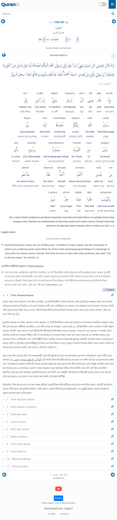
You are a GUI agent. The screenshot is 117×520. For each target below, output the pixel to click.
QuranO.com (56, 508)
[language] (3, 55)
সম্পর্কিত (52, 514)
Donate (58, 498)
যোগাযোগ (64, 514)
